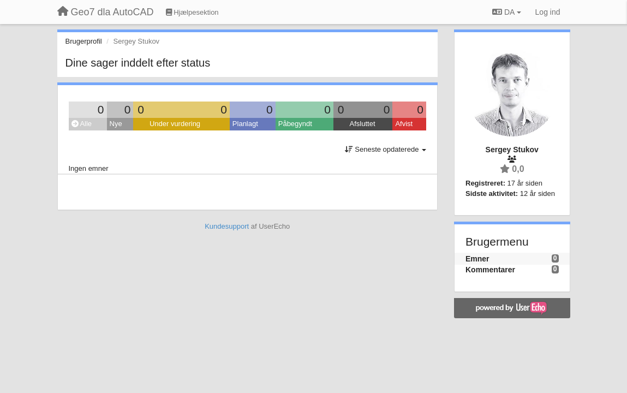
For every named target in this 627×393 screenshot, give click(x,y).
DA (506, 12)
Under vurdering (175, 124)
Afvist (404, 124)
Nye (116, 124)
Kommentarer (490, 269)
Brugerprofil (83, 41)
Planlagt (245, 124)
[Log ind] (548, 12)
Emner (477, 258)
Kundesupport (227, 226)
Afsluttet (362, 124)
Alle (81, 124)
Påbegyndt (295, 124)
